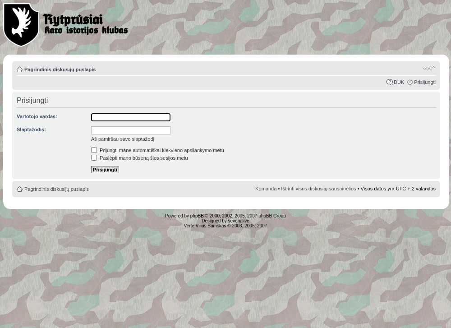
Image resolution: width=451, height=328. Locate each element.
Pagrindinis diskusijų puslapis (60, 69)
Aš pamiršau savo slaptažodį (122, 139)
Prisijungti (425, 82)
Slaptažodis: (31, 129)
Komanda (265, 188)
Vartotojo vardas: (37, 116)
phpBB (197, 215)
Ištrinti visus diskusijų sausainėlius (318, 188)
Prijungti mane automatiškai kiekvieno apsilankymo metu (157, 150)
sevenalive (238, 220)
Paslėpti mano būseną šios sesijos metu (139, 158)
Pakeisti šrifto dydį (429, 68)
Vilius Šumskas (211, 225)
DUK (399, 82)
